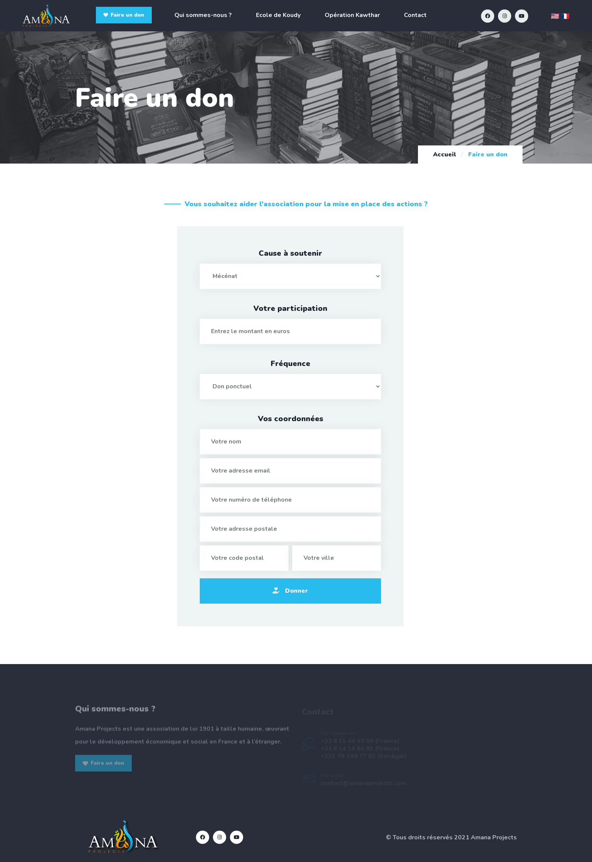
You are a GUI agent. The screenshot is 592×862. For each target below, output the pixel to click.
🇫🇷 (565, 16)
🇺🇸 (555, 16)
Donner (290, 591)
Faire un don (123, 15)
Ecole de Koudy (278, 15)
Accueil (444, 154)
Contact (415, 15)
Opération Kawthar (352, 15)
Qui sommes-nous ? (203, 15)
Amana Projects (494, 837)
